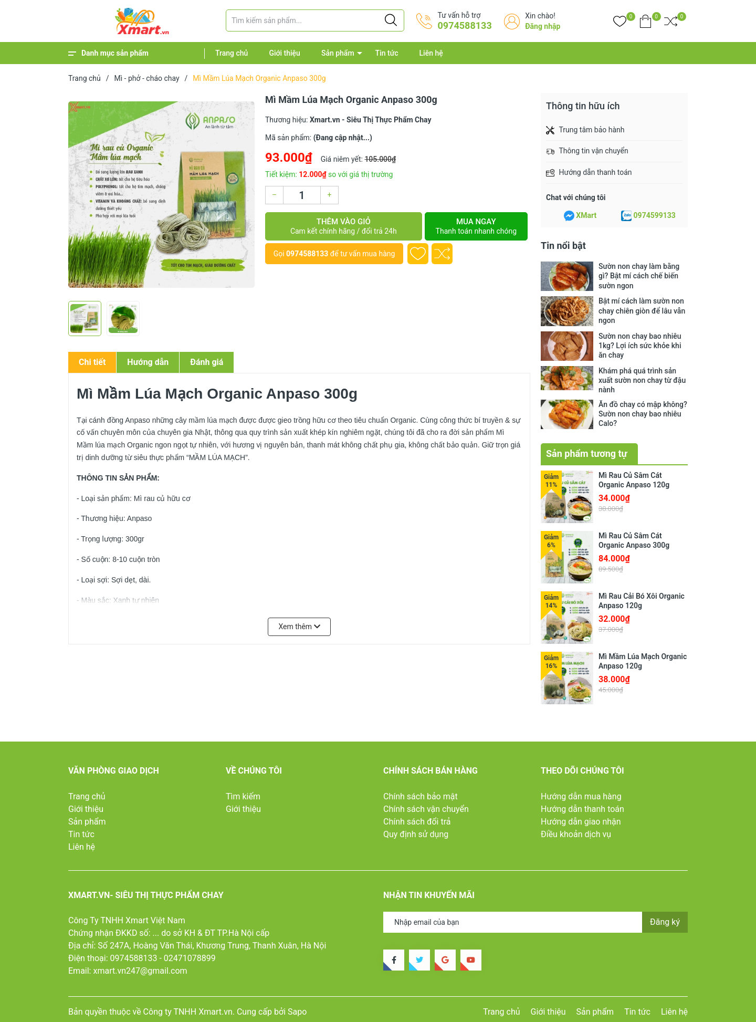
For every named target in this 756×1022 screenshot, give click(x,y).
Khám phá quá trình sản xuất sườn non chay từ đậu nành (642, 380)
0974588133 (464, 25)
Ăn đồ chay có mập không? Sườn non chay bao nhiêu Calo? (642, 413)
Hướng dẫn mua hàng (581, 795)
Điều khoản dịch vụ (576, 833)
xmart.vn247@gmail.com (140, 970)
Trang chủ (231, 53)
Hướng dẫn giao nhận (581, 820)
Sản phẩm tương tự (586, 452)
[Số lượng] (302, 195)
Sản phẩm (337, 53)
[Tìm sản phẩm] (315, 20)
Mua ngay (476, 226)
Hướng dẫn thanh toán (582, 807)
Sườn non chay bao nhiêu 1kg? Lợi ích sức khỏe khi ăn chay (639, 345)
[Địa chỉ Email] (535, 921)
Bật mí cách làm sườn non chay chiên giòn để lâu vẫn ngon (641, 310)
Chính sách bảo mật (420, 795)
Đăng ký (665, 921)
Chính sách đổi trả (417, 820)
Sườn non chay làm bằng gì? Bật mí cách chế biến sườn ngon (638, 275)
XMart (586, 215)
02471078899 (190, 957)
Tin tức (386, 53)
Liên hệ (431, 53)
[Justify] (391, 20)
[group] (161, 194)
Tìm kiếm (243, 795)
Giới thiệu (284, 53)
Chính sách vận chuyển (426, 807)
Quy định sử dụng (415, 833)
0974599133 (655, 215)
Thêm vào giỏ (343, 226)
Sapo (297, 1011)
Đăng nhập (542, 26)
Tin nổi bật (563, 245)
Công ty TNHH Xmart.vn (188, 1011)
